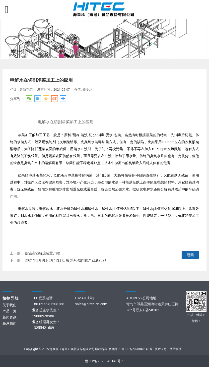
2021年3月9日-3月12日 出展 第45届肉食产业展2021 (66, 260)
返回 (190, 254)
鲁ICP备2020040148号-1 (104, 361)
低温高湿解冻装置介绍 (42, 253)
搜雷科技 (176, 349)
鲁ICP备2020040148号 (137, 349)
